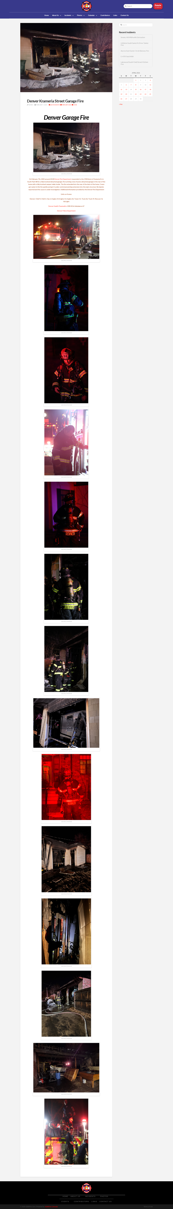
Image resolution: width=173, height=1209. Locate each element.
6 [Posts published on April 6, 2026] (126, 85)
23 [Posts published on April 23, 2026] (140, 94)
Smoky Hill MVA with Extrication (133, 37)
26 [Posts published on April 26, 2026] (121, 99)
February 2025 (65, 105)
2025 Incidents (54, 105)
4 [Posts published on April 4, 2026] (150, 80)
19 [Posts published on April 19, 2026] (121, 94)
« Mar (121, 104)
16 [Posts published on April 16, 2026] (140, 89)
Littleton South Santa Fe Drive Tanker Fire (135, 44)
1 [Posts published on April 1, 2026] (135, 80)
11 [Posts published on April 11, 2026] (150, 85)
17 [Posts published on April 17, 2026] (145, 89)
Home (74, 105)
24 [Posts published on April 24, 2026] (145, 94)
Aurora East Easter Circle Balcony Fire (135, 51)
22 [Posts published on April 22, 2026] (136, 94)
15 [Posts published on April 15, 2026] (136, 89)
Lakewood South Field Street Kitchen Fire (134, 63)
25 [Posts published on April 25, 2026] (150, 94)
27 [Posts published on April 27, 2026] (126, 99)
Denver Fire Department (63, 179)
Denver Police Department (66, 211)
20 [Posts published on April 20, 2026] (126, 94)
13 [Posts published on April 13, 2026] (126, 89)
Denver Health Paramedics (57, 206)
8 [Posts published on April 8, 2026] (135, 85)
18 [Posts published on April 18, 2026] (150, 89)
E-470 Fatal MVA (127, 56)
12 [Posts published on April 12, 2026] (121, 89)
